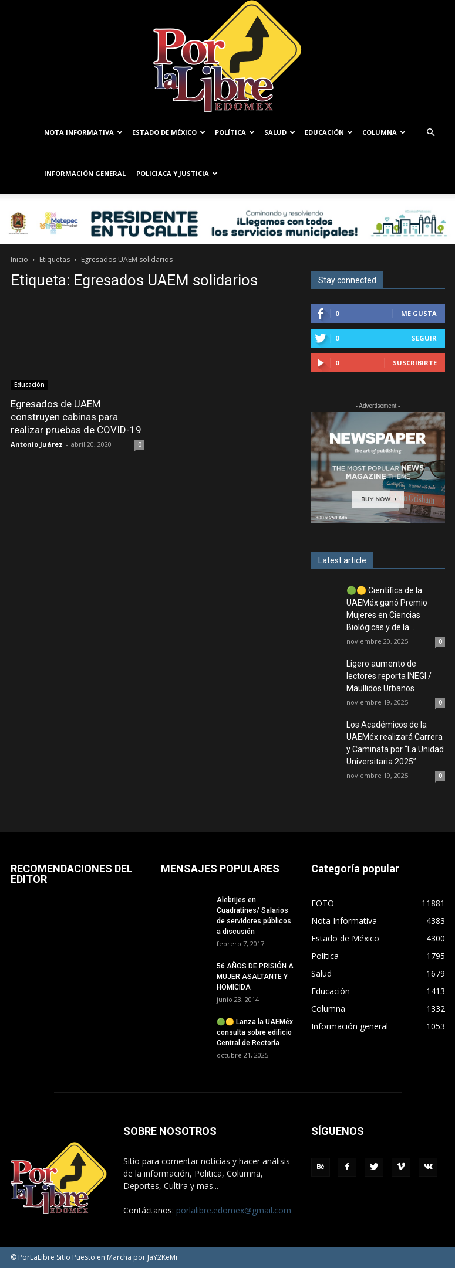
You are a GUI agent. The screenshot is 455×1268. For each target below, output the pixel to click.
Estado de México (168, 132)
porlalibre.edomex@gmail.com (233, 1210)
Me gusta (419, 313)
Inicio (19, 259)
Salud (279, 132)
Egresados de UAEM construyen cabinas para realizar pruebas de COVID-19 (76, 394)
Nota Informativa (83, 132)
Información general (85, 173)
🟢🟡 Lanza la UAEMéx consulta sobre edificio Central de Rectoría (255, 1032)
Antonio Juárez (37, 421)
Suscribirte (415, 362)
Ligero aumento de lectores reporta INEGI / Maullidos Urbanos (389, 676)
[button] (431, 132)
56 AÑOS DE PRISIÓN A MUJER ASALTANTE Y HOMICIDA (255, 976)
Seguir (424, 338)
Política (235, 132)
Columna (384, 132)
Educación (329, 132)
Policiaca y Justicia (177, 173)
